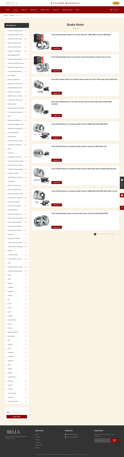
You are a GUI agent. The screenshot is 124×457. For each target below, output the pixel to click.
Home (8, 9)
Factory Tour (33, 9)
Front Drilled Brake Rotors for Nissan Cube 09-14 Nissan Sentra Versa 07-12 (81, 57)
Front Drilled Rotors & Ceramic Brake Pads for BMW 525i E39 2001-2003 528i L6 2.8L (84, 191)
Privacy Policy (38, 445)
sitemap (37, 447)
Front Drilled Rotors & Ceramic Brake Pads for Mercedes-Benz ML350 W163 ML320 (83, 169)
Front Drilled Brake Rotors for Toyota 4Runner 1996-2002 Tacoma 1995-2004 (81, 35)
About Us (24, 9)
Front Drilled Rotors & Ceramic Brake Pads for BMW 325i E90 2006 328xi (79, 124)
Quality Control (45, 9)
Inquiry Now (17, 416)
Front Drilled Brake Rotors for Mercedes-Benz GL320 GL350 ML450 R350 (79, 213)
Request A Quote (67, 9)
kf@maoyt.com (75, 3)
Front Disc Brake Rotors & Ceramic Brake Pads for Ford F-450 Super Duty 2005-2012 (84, 79)
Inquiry (116, 3)
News (77, 9)
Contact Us (56, 9)
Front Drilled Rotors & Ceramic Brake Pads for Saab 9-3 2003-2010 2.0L (79, 146)
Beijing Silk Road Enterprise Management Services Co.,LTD (62, 454)
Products (15, 9)
